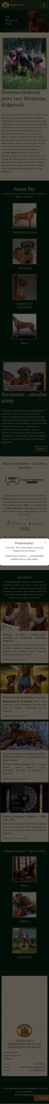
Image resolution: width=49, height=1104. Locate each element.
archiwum (22, 556)
